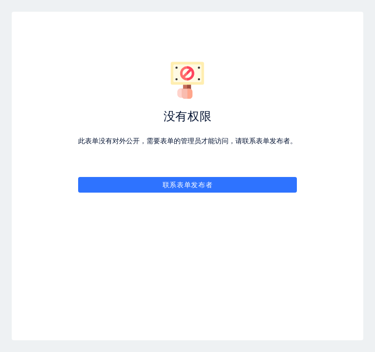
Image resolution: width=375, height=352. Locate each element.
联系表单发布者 (188, 184)
